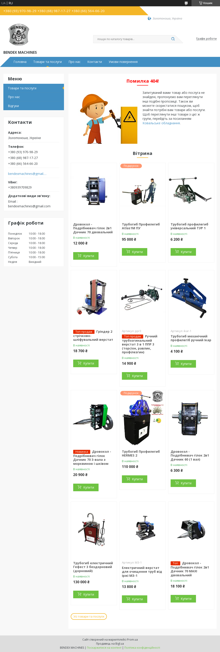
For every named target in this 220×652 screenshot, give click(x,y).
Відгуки (13, 106)
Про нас (74, 61)
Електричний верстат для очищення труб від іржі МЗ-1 (142, 572)
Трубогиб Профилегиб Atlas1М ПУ (141, 226)
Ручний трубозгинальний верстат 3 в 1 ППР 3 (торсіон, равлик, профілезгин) (139, 344)
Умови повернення (123, 61)
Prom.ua (132, 639)
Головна (19, 61)
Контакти (94, 61)
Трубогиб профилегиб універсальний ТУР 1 (189, 226)
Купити (88, 256)
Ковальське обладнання (161, 123)
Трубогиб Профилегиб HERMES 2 (141, 453)
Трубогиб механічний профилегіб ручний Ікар (191, 338)
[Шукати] (172, 39)
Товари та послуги (47, 61)
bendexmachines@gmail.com (27, 174)
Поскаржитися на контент (104, 648)
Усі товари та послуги (88, 616)
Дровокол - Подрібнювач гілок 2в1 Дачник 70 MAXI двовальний (190, 569)
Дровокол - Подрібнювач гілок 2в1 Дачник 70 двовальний (93, 228)
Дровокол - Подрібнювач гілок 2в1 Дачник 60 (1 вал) (190, 455)
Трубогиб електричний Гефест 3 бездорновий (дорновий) (93, 567)
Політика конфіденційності (142, 648)
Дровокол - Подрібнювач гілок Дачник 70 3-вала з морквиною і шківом (92, 457)
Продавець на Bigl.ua (110, 644)
